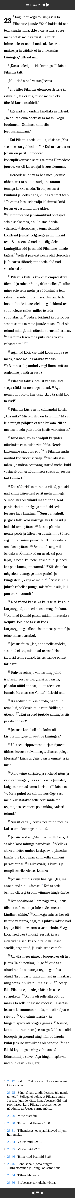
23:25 (11, 1092)
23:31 (11, 1130)
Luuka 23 (36, 5)
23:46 (11, 1156)
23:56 (11, 1182)
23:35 (11, 1149)
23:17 (11, 1081)
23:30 (11, 1123)
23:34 (11, 1142)
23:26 (11, 1116)
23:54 (11, 1175)
